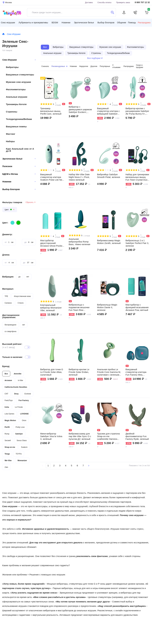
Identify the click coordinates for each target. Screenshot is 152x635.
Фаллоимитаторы (16, 89)
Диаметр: (7, 234)
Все (6, 374)
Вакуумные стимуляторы (20, 74)
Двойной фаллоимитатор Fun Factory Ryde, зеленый (137, 436)
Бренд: (6, 366)
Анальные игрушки (16, 97)
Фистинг (10, 134)
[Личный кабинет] (124, 12)
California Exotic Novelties (16, 387)
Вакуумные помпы (16, 126)
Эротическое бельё (19, 158)
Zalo (6, 467)
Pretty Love (20, 427)
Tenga (7, 454)
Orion (24, 420)
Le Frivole (19, 407)
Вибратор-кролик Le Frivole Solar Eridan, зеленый (79, 372)
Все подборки (95, 58)
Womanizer (22, 460)
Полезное (19, 166)
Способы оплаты (104, 2)
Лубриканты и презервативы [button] (33, 22)
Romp (7, 434)
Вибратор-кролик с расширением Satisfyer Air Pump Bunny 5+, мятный (137, 111)
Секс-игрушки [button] (8, 22)
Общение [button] (121, 22)
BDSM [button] (55, 22)
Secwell (8, 440)
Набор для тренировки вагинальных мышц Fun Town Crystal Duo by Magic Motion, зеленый (137, 177)
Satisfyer (19, 434)
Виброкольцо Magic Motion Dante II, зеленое (107, 307)
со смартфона (10, 331)
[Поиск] (112, 12)
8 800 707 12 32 (142, 2)
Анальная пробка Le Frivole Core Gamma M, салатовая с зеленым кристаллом (109, 372)
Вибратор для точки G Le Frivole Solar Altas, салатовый (51, 372)
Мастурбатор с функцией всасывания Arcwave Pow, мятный (137, 307)
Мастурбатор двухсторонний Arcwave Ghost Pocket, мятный (52, 243)
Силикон (8, 303)
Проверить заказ (123, 2)
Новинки (19, 181)
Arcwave (8, 380)
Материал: (8, 289)
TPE (6, 296)
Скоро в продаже (139, 66)
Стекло (21, 303)
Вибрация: (8, 277)
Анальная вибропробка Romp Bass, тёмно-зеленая (79, 242)
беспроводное (10, 325)
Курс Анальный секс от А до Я (20, 150)
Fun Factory (24, 400)
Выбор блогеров (19, 189)
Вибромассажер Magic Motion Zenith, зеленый (109, 242)
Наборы (10, 141)
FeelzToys (9, 400)
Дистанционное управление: (10, 316)
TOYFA (19, 454)
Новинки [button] (66, 22)
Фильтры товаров (12, 202)
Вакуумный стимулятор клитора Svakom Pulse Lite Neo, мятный (52, 177)
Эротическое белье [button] (84, 22)
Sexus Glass (22, 440)
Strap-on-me (10, 447)
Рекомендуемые (60, 66)
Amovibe (17, 374)
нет (27, 277)
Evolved (27, 394)
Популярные (105, 66)
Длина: (6, 255)
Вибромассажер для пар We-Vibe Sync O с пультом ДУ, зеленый (80, 436)
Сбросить (31, 202)
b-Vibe (20, 380)
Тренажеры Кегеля (16, 104)
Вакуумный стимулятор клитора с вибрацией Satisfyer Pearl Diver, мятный (108, 111)
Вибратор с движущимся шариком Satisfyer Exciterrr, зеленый (80, 109)
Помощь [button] (132, 22)
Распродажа (144, 22)
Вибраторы (12, 67)
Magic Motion (10, 420)
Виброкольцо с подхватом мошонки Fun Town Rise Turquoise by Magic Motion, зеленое (79, 307)
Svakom (24, 447)
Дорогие (93, 66)
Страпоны (11, 112)
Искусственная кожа (22, 296)
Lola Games (9, 414)
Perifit (7, 427)
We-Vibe (8, 460)
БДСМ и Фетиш (19, 174)
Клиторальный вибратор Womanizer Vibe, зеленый (51, 308)
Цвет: (5, 223)
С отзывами (116, 66)
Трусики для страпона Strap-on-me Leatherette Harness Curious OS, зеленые (108, 436)
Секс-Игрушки (13, 34)
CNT (6, 394)
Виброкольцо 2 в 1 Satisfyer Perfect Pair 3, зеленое (137, 243)
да (19, 277)
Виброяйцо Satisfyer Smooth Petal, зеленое (108, 175)
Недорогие (83, 66)
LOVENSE (24, 414)
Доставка (89, 2)
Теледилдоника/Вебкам (19, 119)
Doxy (16, 394)
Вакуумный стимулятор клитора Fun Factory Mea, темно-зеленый (136, 372)
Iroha (7, 407)
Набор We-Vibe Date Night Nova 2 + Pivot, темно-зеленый (79, 177)
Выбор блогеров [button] (106, 22)
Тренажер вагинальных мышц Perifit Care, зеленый (50, 111)
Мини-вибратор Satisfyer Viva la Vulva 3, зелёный (51, 436)
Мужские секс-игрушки (18, 82)
